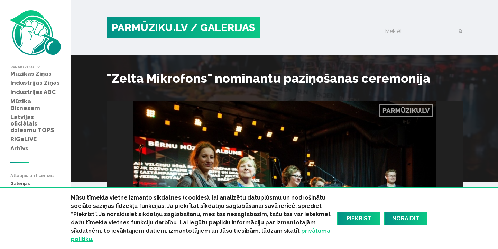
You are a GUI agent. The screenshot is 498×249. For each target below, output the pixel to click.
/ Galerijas (222, 27)
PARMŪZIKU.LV (150, 27)
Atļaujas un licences (32, 176)
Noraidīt (405, 218)
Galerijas (20, 184)
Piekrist (359, 218)
